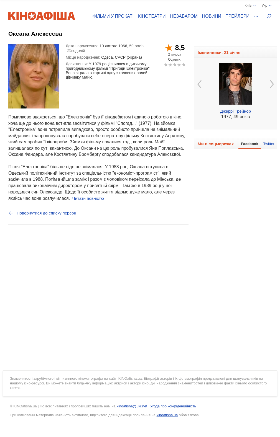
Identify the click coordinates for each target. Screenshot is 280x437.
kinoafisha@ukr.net (131, 406)
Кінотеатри (152, 16)
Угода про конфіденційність (173, 406)
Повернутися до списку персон (42, 213)
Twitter (268, 144)
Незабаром (184, 16)
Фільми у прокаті (113, 16)
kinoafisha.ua (167, 415)
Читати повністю (88, 198)
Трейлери (238, 16)
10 (183, 65)
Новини (211, 16)
